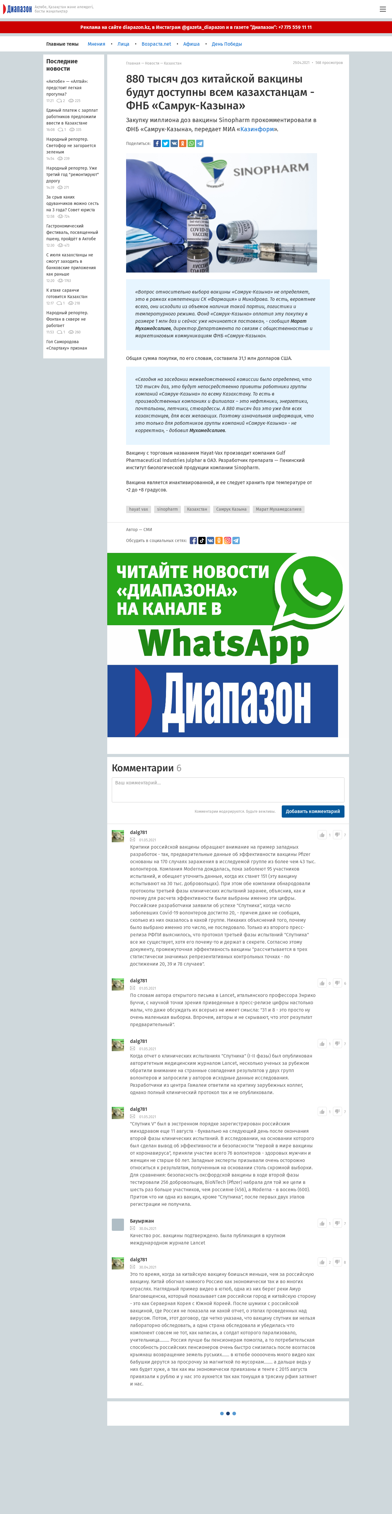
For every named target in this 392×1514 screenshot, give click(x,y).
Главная (133, 63)
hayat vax (138, 509)
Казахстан (173, 63)
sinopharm (167, 509)
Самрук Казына (231, 509)
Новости (152, 63)
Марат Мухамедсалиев (279, 509)
